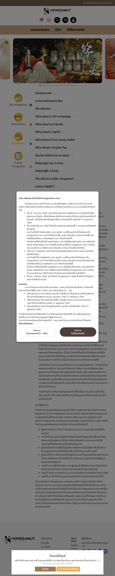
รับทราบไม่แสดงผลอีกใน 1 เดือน (37, 332)
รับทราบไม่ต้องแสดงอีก (78, 332)
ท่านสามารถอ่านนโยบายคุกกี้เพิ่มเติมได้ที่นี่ (71, 562)
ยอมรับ (45, 569)
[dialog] (57, 288)
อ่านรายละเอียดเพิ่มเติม (68, 569)
